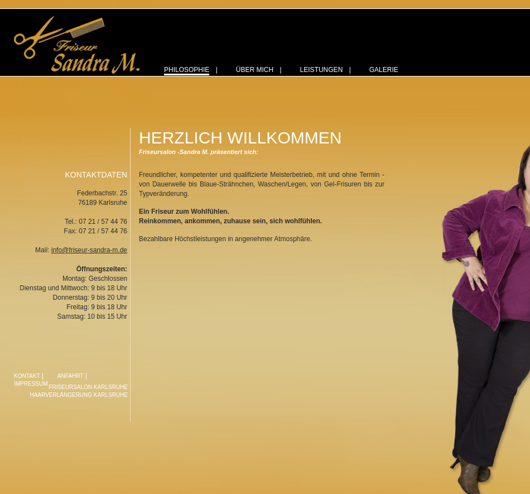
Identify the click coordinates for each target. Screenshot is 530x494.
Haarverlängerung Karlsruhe (79, 395)
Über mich (254, 70)
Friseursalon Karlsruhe (88, 387)
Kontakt (27, 376)
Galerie (383, 70)
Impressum (31, 384)
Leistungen (321, 70)
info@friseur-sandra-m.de (89, 250)
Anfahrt (70, 376)
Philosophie (186, 70)
